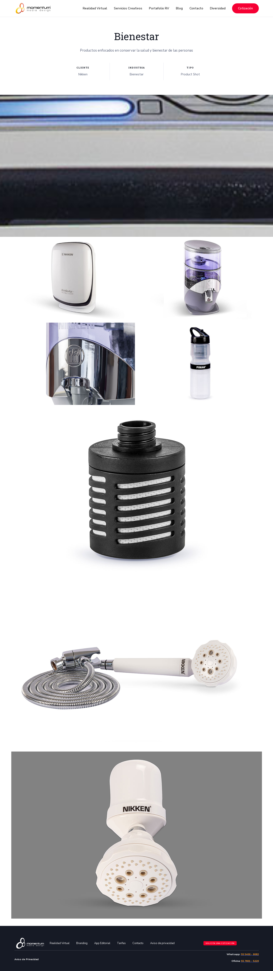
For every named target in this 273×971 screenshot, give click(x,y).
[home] (33, 8)
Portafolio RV (159, 8)
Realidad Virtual (60, 943)
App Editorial (102, 943)
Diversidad (218, 8)
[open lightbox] (73, 278)
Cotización (245, 8)
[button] (94, 8)
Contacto (196, 8)
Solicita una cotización (220, 943)
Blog (179, 8)
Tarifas (121, 943)
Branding (82, 943)
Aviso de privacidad (162, 943)
